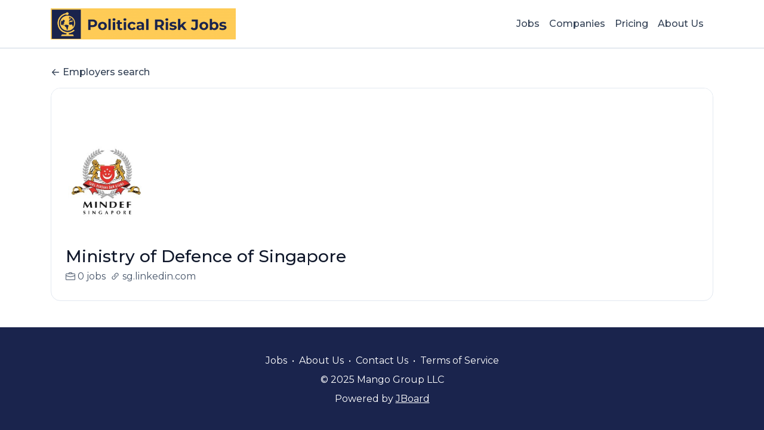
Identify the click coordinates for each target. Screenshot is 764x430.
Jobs (528, 23)
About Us (681, 23)
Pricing (631, 23)
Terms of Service (459, 360)
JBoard (413, 398)
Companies (577, 23)
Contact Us (382, 360)
